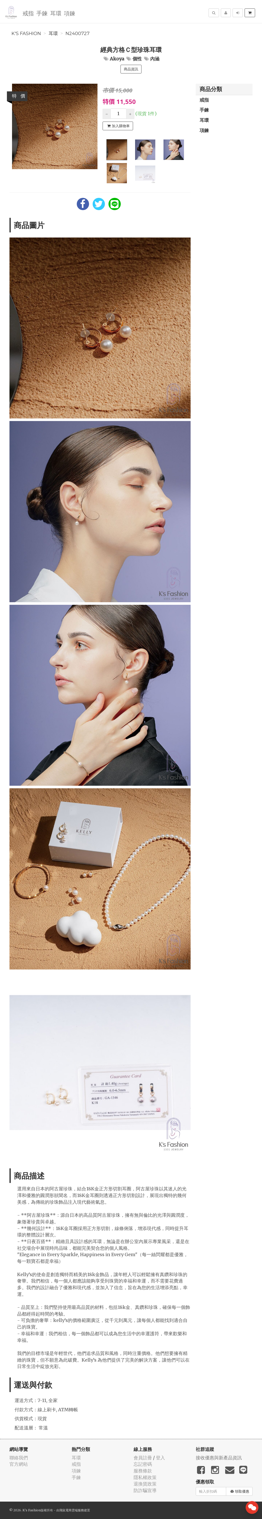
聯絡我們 (18, 1458)
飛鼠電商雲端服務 (71, 1510)
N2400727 (78, 33)
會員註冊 (143, 1458)
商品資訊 (131, 69)
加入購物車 (118, 126)
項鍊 (69, 13)
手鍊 (42, 13)
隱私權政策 (145, 1477)
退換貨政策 (145, 1484)
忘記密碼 (143, 1464)
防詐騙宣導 (145, 1490)
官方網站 (18, 1464)
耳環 (55, 13)
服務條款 (143, 1471)
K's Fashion (26, 33)
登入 (160, 1458)
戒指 (28, 13)
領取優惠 (240, 1491)
